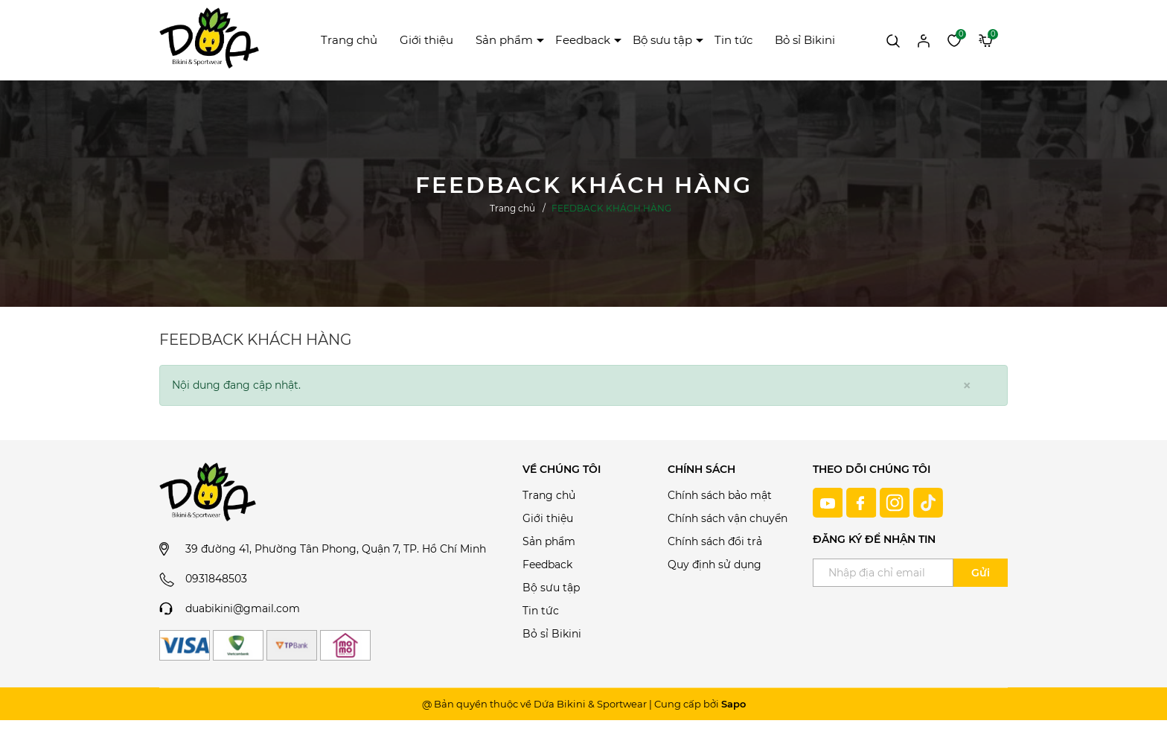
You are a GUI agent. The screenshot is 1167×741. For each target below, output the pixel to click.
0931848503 (216, 578)
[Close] (966, 385)
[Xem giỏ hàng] (986, 39)
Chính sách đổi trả (715, 541)
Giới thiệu (426, 40)
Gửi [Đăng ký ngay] (980, 572)
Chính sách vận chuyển (727, 518)
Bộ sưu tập (662, 40)
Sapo (733, 704)
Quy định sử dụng (714, 564)
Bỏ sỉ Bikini (805, 40)
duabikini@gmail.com (242, 608)
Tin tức (733, 40)
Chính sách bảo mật (720, 495)
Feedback (582, 40)
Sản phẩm (504, 40)
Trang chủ (349, 40)
